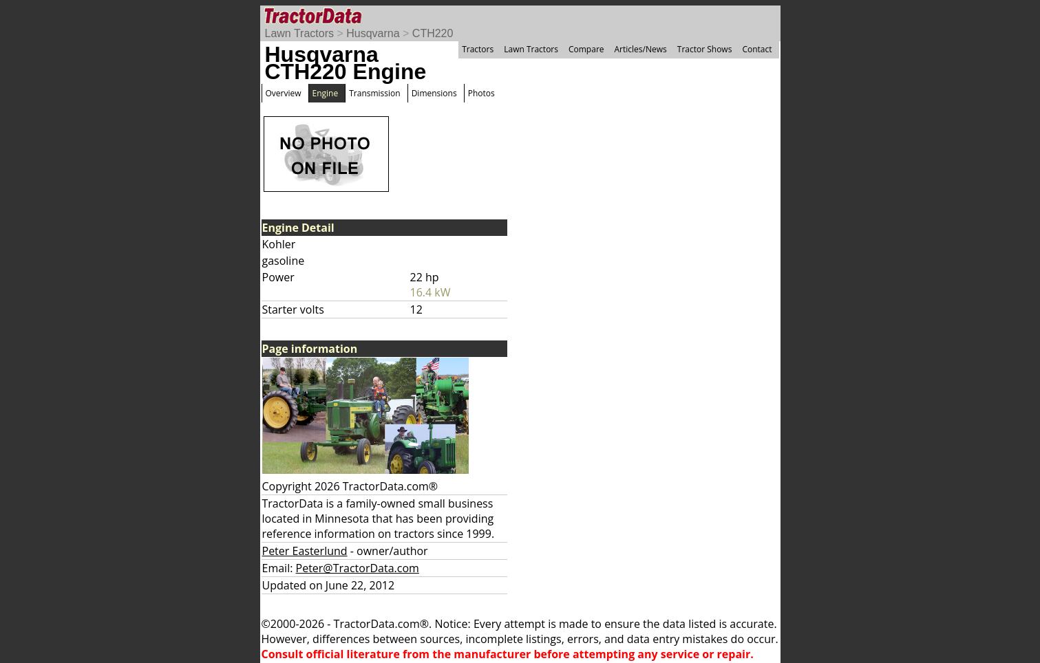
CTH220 (433, 33)
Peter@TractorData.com (357, 568)
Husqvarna (372, 33)
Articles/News (641, 49)
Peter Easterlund (305, 550)
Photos (481, 93)
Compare (586, 49)
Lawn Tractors (299, 33)
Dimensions (434, 93)
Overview (283, 93)
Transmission (374, 93)
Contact (757, 49)
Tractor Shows (704, 49)
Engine (325, 93)
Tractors (478, 49)
